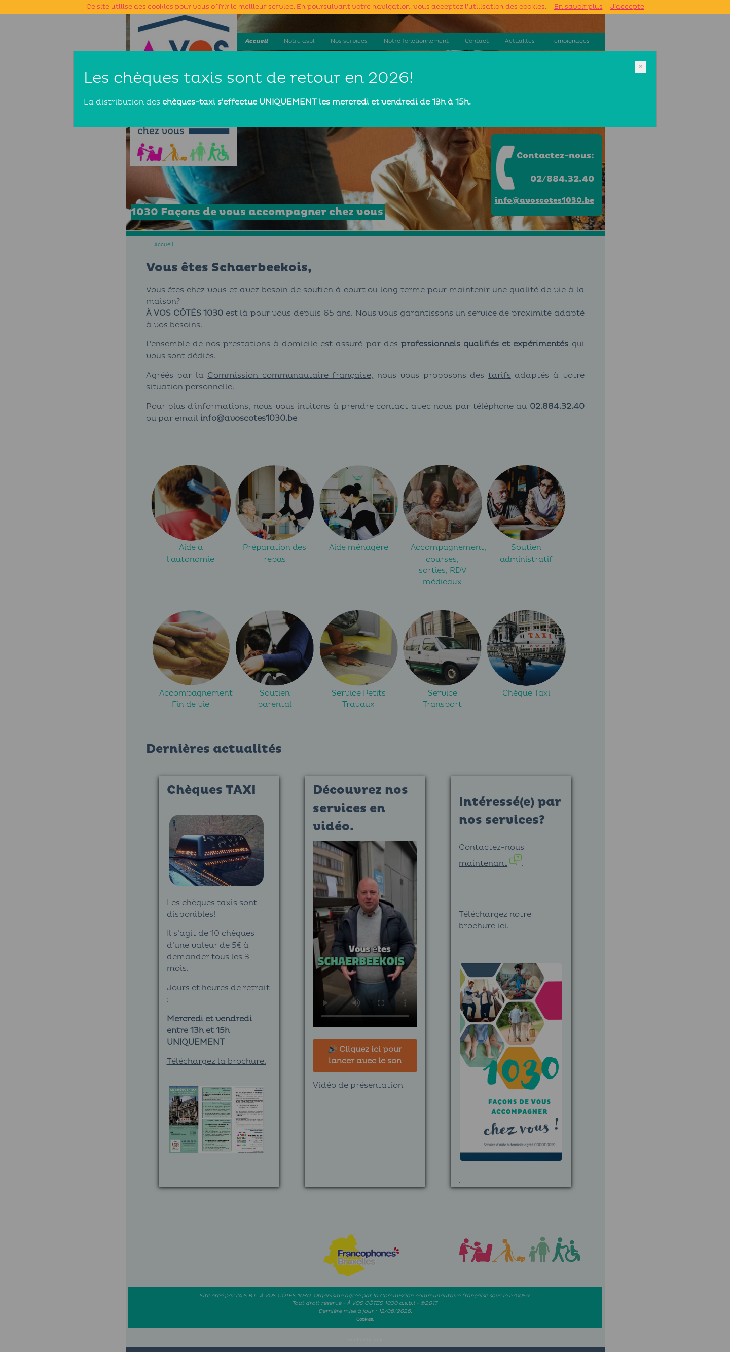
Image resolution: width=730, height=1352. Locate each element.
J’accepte (627, 7)
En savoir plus (578, 7)
